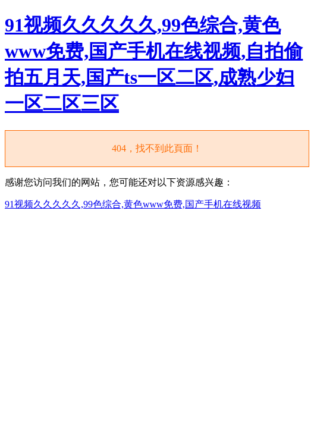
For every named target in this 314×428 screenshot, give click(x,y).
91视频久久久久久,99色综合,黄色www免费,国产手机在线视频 (133, 204)
